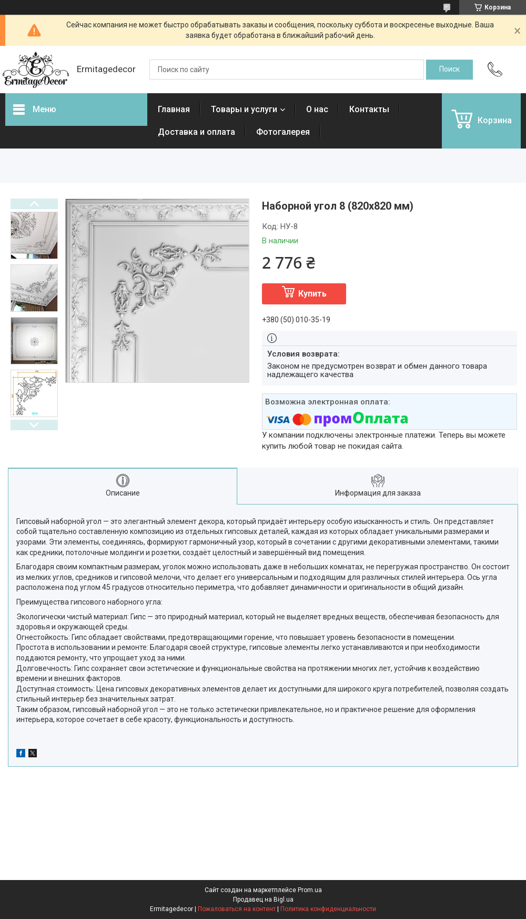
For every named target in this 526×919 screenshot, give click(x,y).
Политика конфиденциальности (328, 909)
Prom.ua (310, 890)
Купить (312, 294)
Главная (174, 109)
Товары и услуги (244, 109)
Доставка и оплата (196, 132)
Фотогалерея (283, 132)
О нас (317, 109)
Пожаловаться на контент (237, 909)
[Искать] (449, 70)
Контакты (369, 109)
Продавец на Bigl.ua (263, 899)
